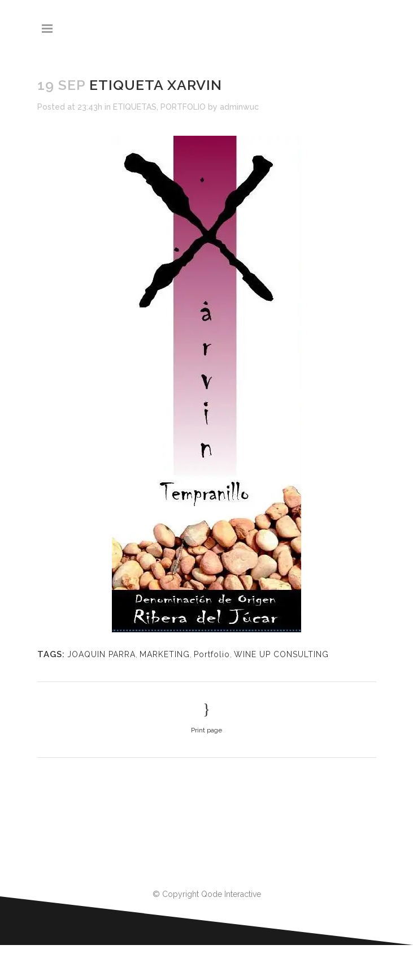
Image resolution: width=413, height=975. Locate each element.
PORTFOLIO (183, 106)
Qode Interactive (231, 894)
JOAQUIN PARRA (101, 654)
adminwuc (239, 106)
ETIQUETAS (134, 106)
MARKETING (165, 654)
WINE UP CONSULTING (281, 654)
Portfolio (212, 654)
